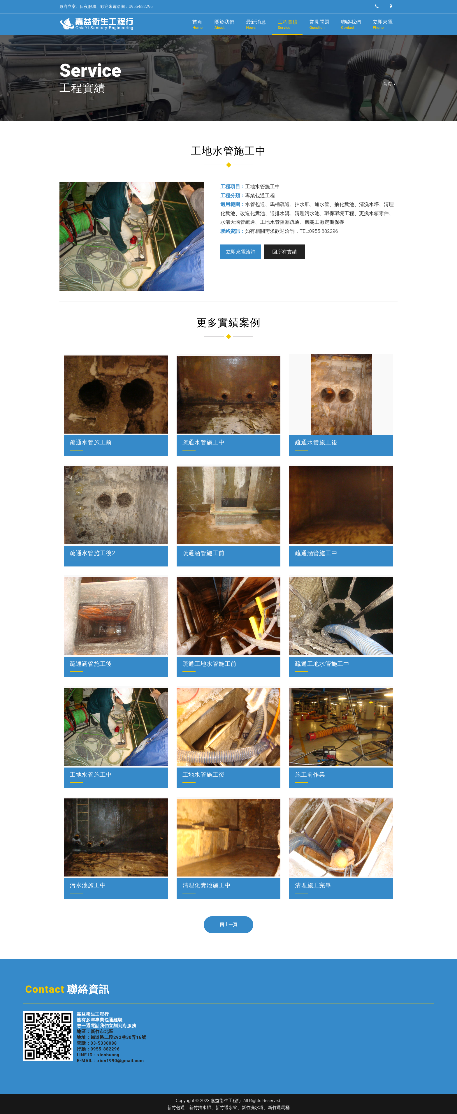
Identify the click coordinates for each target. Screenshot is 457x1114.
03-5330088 (104, 1043)
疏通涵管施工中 (316, 553)
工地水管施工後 (203, 774)
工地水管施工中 (91, 774)
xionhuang (108, 1054)
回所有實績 (284, 252)
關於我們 (224, 24)
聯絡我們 (351, 24)
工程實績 (288, 24)
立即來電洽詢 (241, 252)
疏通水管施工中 (203, 442)
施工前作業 (310, 774)
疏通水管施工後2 (92, 553)
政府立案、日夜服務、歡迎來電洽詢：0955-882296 (106, 6)
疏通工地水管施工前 (209, 663)
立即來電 (383, 24)
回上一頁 (229, 924)
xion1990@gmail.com (120, 1060)
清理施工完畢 (313, 885)
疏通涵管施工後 (91, 663)
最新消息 (256, 24)
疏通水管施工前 (91, 442)
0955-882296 (105, 1049)
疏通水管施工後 (316, 442)
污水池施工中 (88, 885)
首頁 (197, 24)
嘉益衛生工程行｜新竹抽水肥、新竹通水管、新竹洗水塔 (97, 23)
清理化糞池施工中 (206, 885)
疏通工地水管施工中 (322, 663)
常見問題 (319, 24)
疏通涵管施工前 (203, 553)
